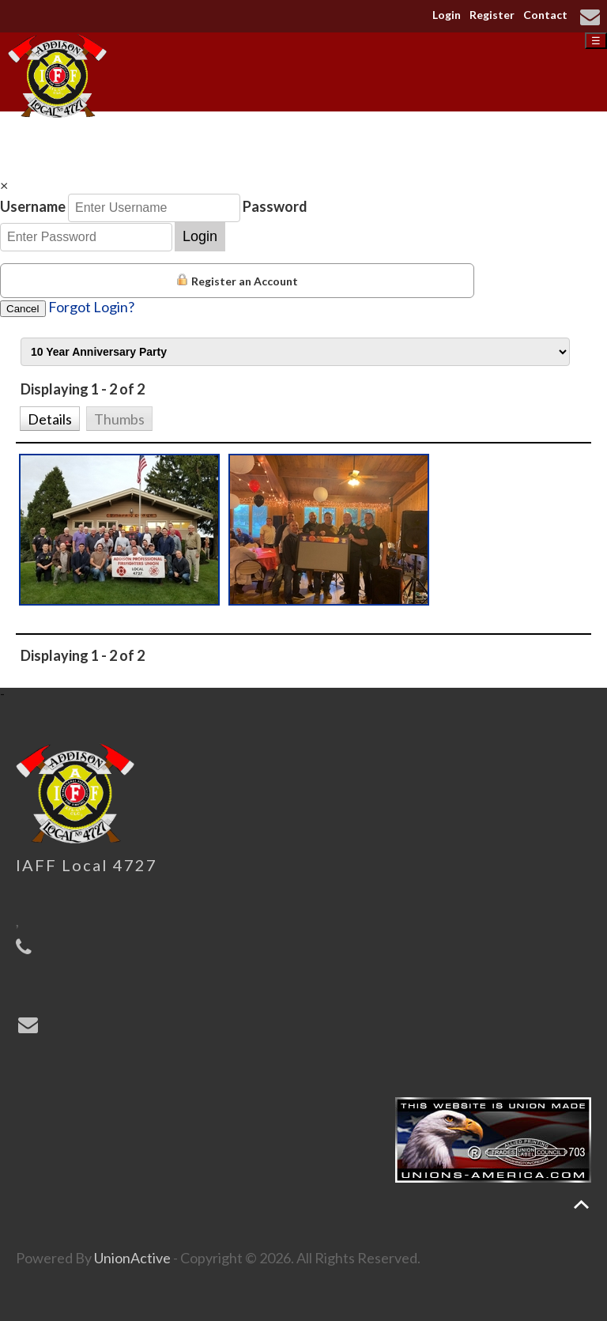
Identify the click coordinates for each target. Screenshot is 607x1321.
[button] (49, 417)
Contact (545, 14)
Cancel (23, 309)
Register (492, 14)
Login (446, 14)
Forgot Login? (91, 306)
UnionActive (132, 1257)
